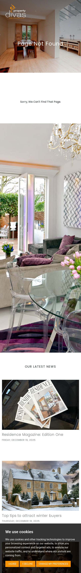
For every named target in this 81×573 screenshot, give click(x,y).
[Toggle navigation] (73, 8)
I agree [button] (12, 563)
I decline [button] (27, 563)
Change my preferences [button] (53, 563)
